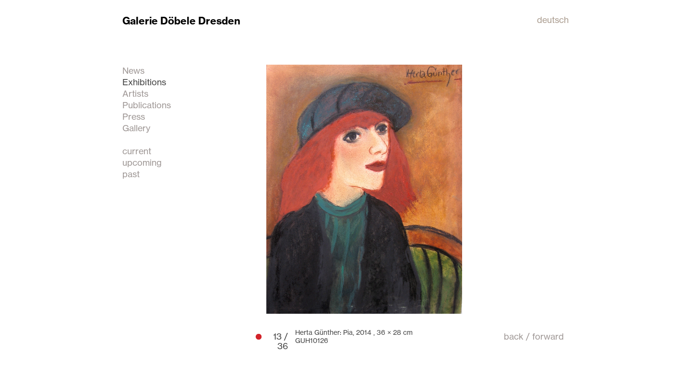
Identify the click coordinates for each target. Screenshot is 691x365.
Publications (146, 105)
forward (548, 336)
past (131, 174)
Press (133, 116)
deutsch (553, 19)
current (136, 151)
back (514, 336)
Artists (135, 93)
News (133, 70)
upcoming (142, 162)
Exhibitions (144, 82)
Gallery (136, 128)
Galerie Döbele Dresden (181, 20)
